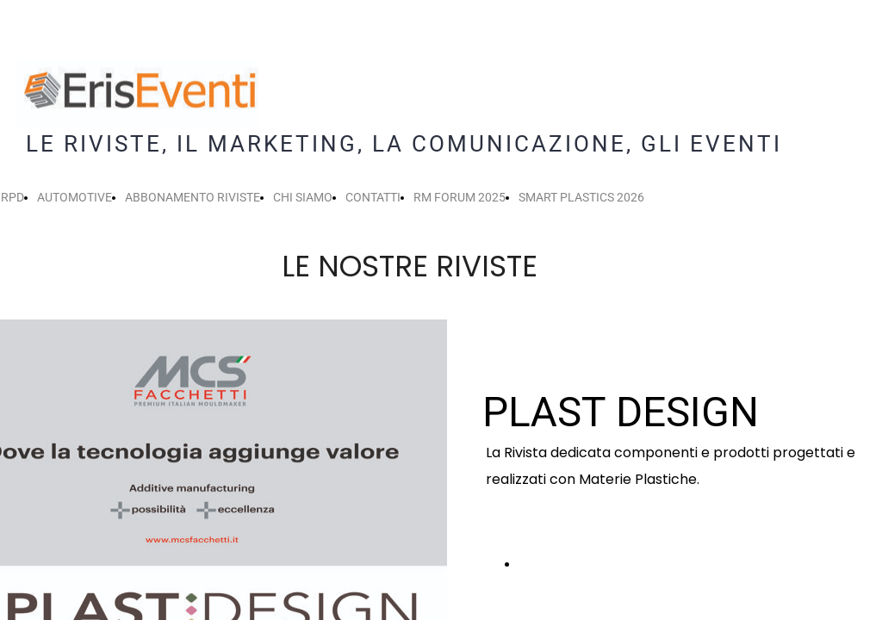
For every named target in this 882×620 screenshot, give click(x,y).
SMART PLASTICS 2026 (581, 197)
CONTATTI (373, 197)
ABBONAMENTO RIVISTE (192, 197)
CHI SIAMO (302, 197)
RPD (12, 197)
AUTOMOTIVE (74, 197)
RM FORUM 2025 (459, 197)
